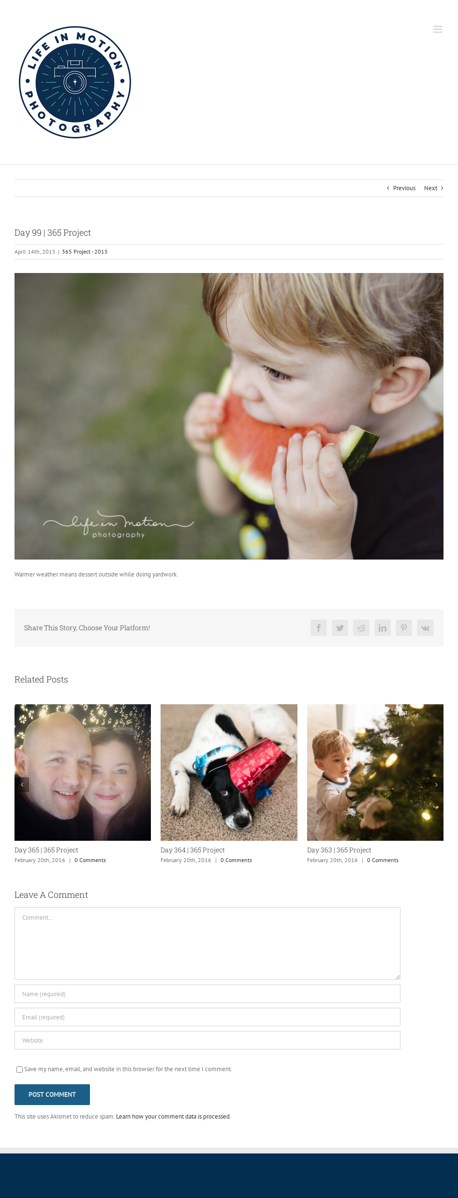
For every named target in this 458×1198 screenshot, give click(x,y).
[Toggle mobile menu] (438, 29)
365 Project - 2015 (85, 251)
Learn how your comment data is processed (173, 1116)
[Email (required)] (207, 1017)
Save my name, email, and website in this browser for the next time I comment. (128, 1069)
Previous (404, 188)
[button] (22, 784)
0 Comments (90, 860)
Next (430, 188)
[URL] (207, 1040)
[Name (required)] (207, 994)
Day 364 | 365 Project (193, 849)
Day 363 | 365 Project (339, 849)
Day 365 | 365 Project (46, 849)
